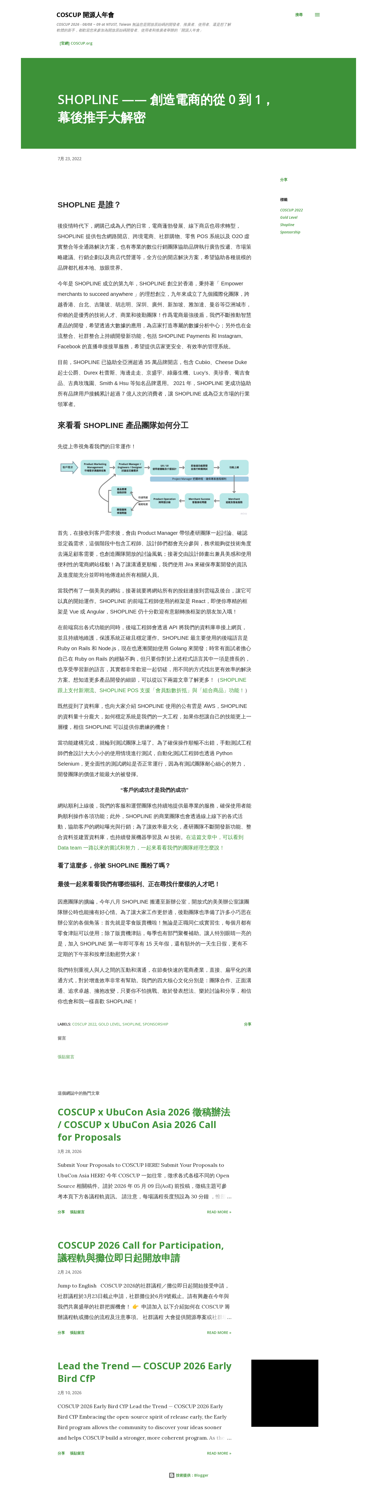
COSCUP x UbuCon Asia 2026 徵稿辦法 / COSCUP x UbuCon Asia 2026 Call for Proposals (144, 1125)
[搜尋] (299, 15)
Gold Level (288, 217)
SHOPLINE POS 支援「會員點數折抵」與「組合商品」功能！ (172, 690)
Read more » (219, 1211)
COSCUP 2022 (291, 209)
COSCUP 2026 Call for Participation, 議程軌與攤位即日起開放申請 (141, 1251)
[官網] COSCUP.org (76, 43)
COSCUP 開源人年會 (85, 14)
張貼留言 (66, 1056)
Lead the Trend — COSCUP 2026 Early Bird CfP (144, 1372)
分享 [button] (283, 179)
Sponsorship (290, 231)
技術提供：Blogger (188, 1475)
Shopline (287, 224)
